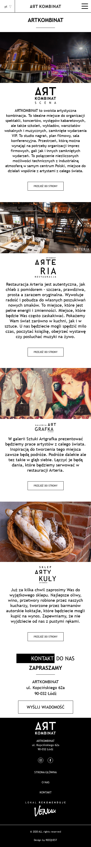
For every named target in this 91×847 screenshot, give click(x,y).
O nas (46, 782)
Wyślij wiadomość (45, 707)
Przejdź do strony (46, 186)
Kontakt (46, 792)
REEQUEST (51, 840)
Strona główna (45, 772)
